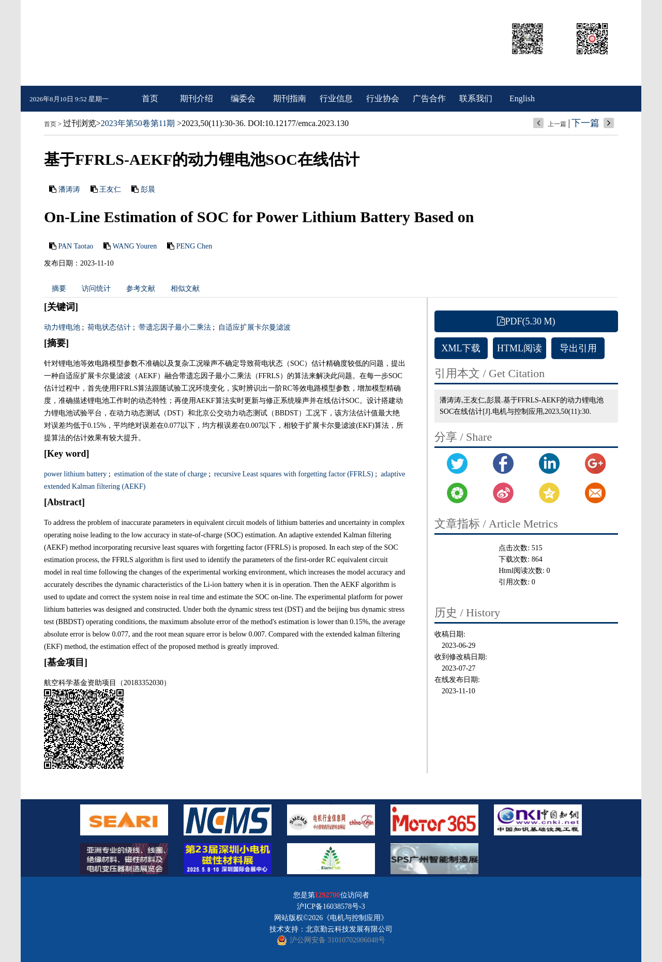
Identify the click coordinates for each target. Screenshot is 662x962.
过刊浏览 (79, 123)
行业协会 (382, 98)
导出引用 (578, 348)
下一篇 (585, 123)
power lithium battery (75, 474)
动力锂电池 (62, 327)
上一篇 (557, 124)
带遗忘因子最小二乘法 (174, 327)
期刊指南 (289, 98)
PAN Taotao (76, 246)
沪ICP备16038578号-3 (331, 906)
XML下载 (461, 348)
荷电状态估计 (108, 327)
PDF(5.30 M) (526, 321)
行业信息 (336, 98)
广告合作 (429, 98)
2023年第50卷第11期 (138, 123)
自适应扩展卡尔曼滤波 (254, 327)
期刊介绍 (196, 98)
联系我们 (475, 98)
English (522, 98)
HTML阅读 (519, 348)
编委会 (243, 98)
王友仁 (110, 189)
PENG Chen (194, 246)
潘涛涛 (69, 189)
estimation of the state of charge (159, 474)
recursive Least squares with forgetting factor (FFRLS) (293, 474)
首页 (150, 98)
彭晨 (148, 189)
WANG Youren (135, 246)
